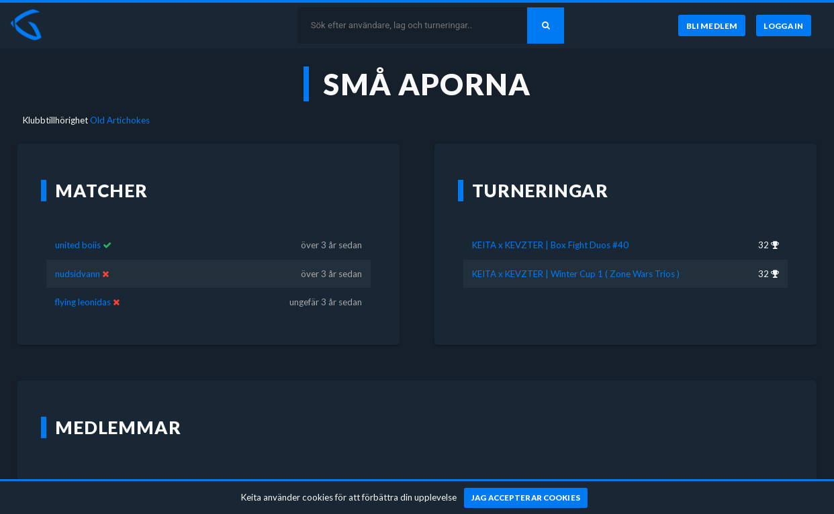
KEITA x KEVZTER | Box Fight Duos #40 (550, 245)
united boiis (78, 245)
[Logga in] (783, 25)
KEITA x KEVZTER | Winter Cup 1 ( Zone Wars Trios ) (576, 273)
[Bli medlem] (711, 25)
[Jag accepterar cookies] (526, 498)
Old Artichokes (120, 120)
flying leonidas (84, 302)
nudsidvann (77, 273)
